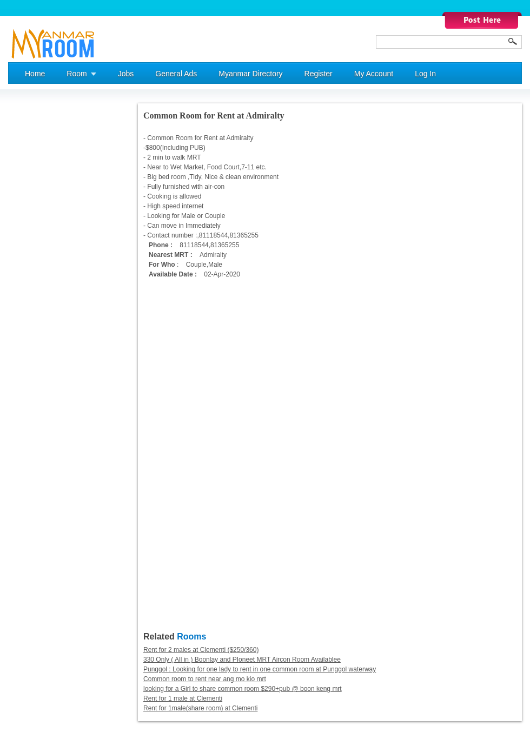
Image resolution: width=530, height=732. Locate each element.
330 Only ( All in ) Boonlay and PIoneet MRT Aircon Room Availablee (242, 659)
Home (35, 73)
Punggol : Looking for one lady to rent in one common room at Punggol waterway (259, 669)
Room (77, 73)
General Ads (176, 73)
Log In (425, 73)
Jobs (126, 73)
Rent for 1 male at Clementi (182, 698)
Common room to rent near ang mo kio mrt (204, 679)
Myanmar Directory (250, 73)
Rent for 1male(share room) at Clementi (200, 708)
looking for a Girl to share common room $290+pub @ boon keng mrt (242, 689)
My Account (373, 73)
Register (318, 73)
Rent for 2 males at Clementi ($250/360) (201, 650)
